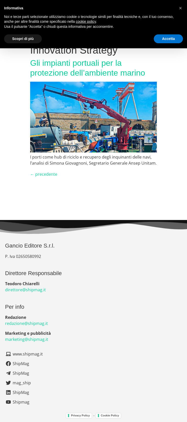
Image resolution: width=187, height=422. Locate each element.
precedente (43, 174)
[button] (180, 8)
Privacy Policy (80, 415)
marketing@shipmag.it (26, 339)
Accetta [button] (168, 39)
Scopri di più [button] (23, 39)
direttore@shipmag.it (25, 290)
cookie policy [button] (86, 21)
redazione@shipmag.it (26, 323)
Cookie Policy (110, 415)
